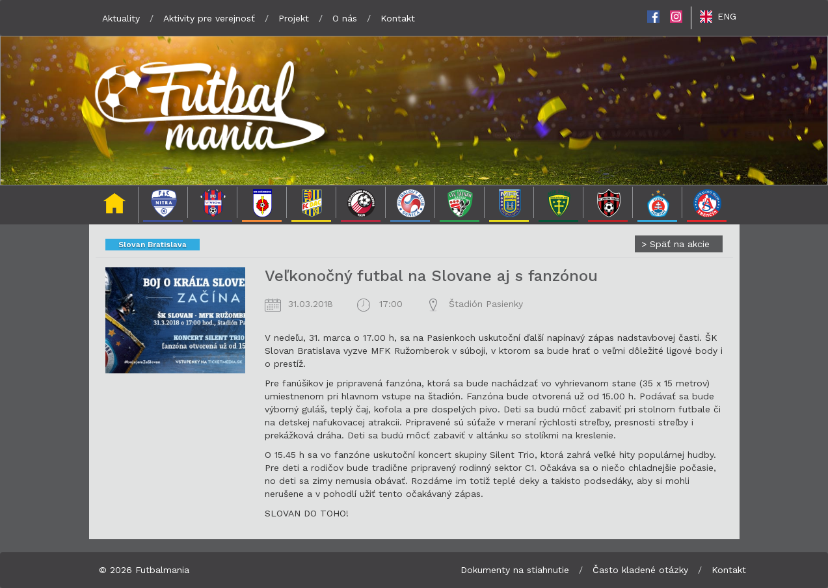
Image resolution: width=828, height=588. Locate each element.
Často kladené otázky (640, 570)
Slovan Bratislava (152, 244)
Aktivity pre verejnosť (209, 18)
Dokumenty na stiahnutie (515, 570)
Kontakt (398, 18)
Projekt (293, 18)
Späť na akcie (675, 244)
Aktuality (121, 18)
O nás (344, 18)
